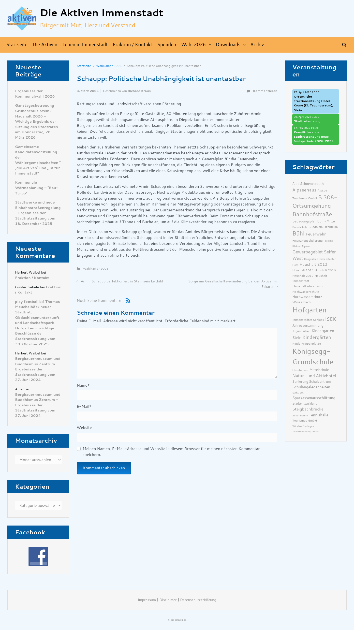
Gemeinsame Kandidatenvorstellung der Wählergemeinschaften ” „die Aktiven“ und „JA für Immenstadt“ (38, 160)
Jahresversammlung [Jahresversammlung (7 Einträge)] (307, 325)
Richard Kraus (139, 91)
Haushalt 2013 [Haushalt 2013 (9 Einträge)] (313, 264)
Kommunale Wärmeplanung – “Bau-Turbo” (36, 187)
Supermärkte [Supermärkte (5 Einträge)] (300, 415)
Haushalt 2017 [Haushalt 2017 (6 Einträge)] (303, 276)
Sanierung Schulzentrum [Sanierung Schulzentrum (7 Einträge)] (311, 381)
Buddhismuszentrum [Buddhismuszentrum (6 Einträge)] (323, 227)
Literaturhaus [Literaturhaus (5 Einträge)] (300, 370)
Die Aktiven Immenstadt (101, 13)
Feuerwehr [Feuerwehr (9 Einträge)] (316, 234)
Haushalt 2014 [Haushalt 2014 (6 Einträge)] (303, 270)
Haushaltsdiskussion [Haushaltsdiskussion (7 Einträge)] (308, 286)
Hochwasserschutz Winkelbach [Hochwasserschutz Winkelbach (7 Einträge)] (307, 299)
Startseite (84, 66)
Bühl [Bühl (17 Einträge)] (298, 233)
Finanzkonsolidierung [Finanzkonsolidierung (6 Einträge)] (307, 240)
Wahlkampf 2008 (108, 66)
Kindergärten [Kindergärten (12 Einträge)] (316, 337)
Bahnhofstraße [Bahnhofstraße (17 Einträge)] (312, 214)
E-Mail (84, 406)
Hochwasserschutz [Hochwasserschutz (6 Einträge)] (305, 291)
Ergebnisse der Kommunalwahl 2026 (35, 94)
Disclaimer (168, 600)
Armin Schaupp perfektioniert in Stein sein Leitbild (122, 281)
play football (26, 302)
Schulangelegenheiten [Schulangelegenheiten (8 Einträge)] (311, 387)
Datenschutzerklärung (198, 600)
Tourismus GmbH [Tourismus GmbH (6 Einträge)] (304, 420)
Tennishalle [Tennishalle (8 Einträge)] (318, 415)
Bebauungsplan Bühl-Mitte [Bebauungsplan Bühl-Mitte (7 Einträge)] (313, 221)
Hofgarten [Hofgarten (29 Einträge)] (309, 310)
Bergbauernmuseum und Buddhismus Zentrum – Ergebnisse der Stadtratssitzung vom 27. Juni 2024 (37, 369)
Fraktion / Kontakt (32, 278)
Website (84, 427)
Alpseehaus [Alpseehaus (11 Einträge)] (304, 190)
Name (83, 385)
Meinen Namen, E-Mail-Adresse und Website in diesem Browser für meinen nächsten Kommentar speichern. (171, 451)
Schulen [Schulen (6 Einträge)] (298, 393)
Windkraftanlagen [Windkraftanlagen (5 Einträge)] (303, 426)
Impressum (147, 600)
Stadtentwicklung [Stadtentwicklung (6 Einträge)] (304, 403)
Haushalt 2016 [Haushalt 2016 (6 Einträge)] (325, 270)
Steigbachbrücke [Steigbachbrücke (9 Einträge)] (308, 409)
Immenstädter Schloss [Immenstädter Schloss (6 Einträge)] (308, 320)
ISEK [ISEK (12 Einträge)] (330, 319)
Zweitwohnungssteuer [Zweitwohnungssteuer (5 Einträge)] (305, 431)
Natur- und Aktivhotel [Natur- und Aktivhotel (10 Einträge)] (314, 375)
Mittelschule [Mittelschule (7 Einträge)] (319, 370)
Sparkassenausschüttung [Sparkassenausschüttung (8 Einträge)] (313, 398)
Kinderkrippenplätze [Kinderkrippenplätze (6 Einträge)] (306, 343)
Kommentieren (265, 91)
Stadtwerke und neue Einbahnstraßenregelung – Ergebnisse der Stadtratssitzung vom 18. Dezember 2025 (38, 213)
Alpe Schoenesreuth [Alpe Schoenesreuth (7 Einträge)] (308, 184)
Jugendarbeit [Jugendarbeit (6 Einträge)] (301, 331)
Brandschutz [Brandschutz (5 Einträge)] (300, 227)
